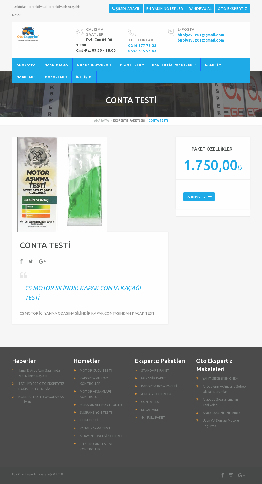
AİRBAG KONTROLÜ (156, 394)
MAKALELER (56, 76)
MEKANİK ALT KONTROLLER (101, 404)
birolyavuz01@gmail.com (201, 35)
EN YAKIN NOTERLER (164, 9)
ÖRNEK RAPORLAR (94, 64)
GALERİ (211, 64)
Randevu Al (195, 196)
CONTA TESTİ (151, 402)
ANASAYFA (26, 64)
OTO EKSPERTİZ (232, 9)
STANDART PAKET (155, 370)
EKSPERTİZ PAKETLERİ (173, 64)
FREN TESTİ (89, 420)
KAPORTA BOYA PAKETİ (159, 386)
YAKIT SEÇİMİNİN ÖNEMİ (221, 378)
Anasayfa (101, 120)
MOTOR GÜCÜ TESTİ (96, 370)
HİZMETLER (130, 64)
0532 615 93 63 (142, 51)
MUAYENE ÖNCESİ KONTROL (101, 436)
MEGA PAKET (151, 409)
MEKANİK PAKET (153, 378)
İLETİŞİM (84, 76)
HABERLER (26, 76)
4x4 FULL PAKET (153, 417)
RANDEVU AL (200, 9)
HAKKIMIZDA (56, 64)
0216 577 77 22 (142, 45)
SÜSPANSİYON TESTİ (96, 412)
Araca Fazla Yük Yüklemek (222, 412)
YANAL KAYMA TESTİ (96, 428)
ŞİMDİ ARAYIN (126, 9)
